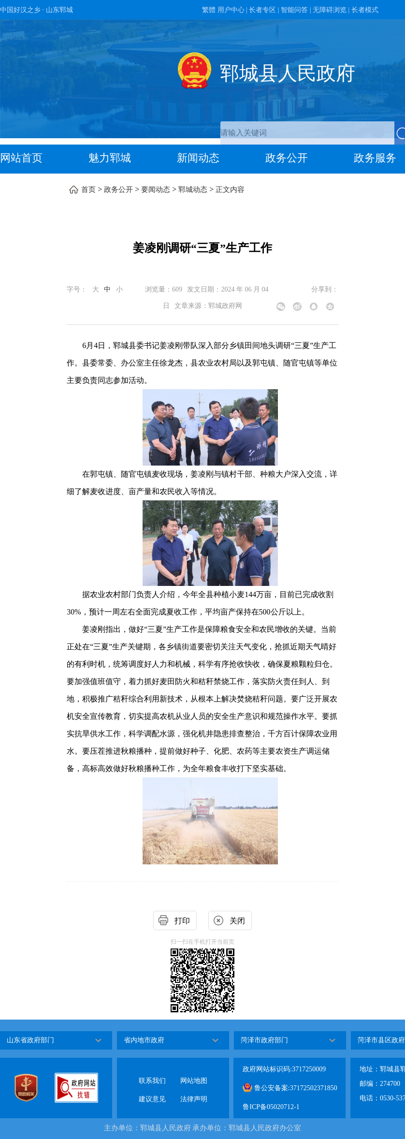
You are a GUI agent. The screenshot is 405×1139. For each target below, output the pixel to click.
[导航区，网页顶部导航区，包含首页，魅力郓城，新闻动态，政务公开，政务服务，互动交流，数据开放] (202, 159)
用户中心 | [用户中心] (232, 10)
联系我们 (152, 1073)
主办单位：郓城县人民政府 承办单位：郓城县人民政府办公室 (203, 1128)
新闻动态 (198, 158)
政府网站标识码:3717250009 (284, 1069)
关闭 (237, 921)
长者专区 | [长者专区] (264, 10)
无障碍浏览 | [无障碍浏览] (331, 10)
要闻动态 (155, 189)
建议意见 (152, 1091)
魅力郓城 (109, 158)
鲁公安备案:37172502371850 (290, 1087)
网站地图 (193, 1073)
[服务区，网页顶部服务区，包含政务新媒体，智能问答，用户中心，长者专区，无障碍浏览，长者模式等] (202, 9)
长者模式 (364, 10)
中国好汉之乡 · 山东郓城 (36, 10)
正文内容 (230, 189)
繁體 (209, 10)
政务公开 (286, 158)
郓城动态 (192, 189)
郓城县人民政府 (287, 73)
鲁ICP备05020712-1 (271, 1106)
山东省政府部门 (30, 1040)
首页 (88, 189)
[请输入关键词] (307, 133)
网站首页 (21, 158)
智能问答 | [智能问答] (296, 10)
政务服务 (375, 158)
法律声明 (193, 1091)
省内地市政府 (144, 1040)
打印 (182, 921)
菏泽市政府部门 (264, 1040)
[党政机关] (34, 1088)
